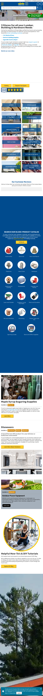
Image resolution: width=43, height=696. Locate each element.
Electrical (21, 251)
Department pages (19, 233)
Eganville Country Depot (10, 39)
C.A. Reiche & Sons (8, 35)
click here (10, 691)
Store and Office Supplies (31, 329)
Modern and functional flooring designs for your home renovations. (21, 16)
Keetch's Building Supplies (11, 37)
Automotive (8, 251)
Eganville (16, 45)
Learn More (7, 410)
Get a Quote (38, 3)
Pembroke (5, 45)
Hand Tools (21, 266)
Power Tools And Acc (34, 313)
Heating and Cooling (8, 281)
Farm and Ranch (34, 251)
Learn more (6, 500)
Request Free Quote (20, 85)
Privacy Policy (13, 693)
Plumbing (21, 313)
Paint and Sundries (34, 297)
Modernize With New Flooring (21, 14)
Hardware (34, 266)
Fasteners (8, 266)
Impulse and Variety (34, 281)
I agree (19, 693)
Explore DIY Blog (8, 561)
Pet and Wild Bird (9, 313)
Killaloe (10, 45)
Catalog (41, 3)
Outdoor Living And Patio (21, 297)
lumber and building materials (14, 33)
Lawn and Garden (9, 297)
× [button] (40, 689)
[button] (16, 20)
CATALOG (21, 236)
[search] (17, 8)
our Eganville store (12, 404)
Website (39, 7)
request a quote (33, 42)
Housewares (21, 281)
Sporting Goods (11, 329)
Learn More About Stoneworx (12, 441)
